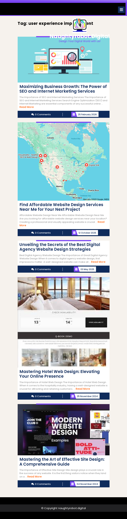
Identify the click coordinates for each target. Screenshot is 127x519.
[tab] (121, 9)
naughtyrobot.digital (80, 36)
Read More (26, 107)
